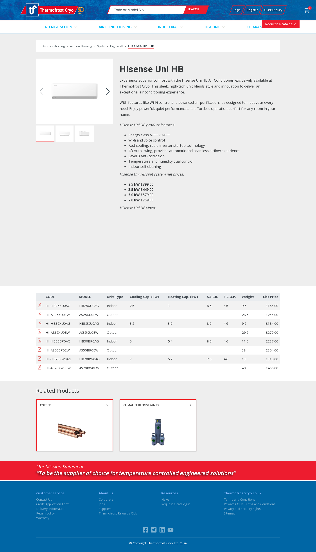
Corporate (106, 499)
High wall (116, 46)
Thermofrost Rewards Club (118, 513)
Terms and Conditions (239, 499)
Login (237, 10)
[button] (41, 91)
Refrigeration (58, 27)
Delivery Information (50, 509)
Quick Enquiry (273, 10)
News (165, 499)
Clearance (256, 27)
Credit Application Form (53, 504)
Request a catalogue (280, 24)
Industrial (168, 27)
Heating (212, 27)
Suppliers (105, 509)
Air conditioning (115, 27)
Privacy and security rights (242, 509)
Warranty (42, 518)
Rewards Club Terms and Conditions (249, 504)
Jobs (102, 504)
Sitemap (229, 513)
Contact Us (44, 499)
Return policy (45, 513)
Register (252, 10)
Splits (101, 46)
